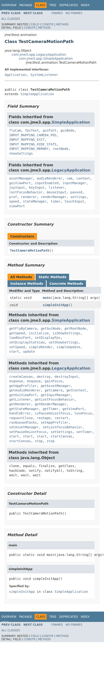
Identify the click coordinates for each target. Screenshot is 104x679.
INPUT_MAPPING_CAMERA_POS (32, 135)
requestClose (21, 418)
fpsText (32, 130)
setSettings (61, 432)
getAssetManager (55, 386)
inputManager (74, 183)
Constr (47, 24)
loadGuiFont (20, 338)
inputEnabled (47, 183)
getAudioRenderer (25, 390)
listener (56, 187)
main (47, 298)
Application (15, 75)
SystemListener (44, 75)
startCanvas (61, 436)
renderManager (54, 197)
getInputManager (55, 395)
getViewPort (73, 409)
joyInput (17, 187)
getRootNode (75, 328)
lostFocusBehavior (26, 192)
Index (85, 5)
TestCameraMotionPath (29, 250)
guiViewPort (20, 183)
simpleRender (40, 347)
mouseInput (56, 192)
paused (76, 192)
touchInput (74, 201)
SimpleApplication (37, 94)
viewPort (17, 206)
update (29, 351)
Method (62, 24)
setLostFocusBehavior (62, 427)
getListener (20, 399)
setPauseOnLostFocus (28, 432)
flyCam (15, 130)
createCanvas (21, 377)
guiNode (67, 130)
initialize (38, 333)
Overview (8, 5)
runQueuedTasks (23, 422)
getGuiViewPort (23, 395)
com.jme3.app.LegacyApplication (39, 54)
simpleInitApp (56, 305)
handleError (20, 413)
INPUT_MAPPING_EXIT (27, 139)
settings (78, 197)
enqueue (16, 381)
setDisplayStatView (27, 342)
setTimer (84, 432)
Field (35, 24)
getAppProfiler (23, 386)
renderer (29, 197)
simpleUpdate (68, 347)
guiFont (49, 130)
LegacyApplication (71, 170)
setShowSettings (63, 342)
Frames (57, 13)
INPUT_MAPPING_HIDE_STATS (32, 144)
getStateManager (24, 409)
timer (55, 201)
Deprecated (68, 5)
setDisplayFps (48, 338)
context (83, 178)
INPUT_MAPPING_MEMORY (29, 149)
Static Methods (52, 277)
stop (39, 441)
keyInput (37, 187)
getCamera (54, 390)
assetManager (21, 178)
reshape (44, 418)
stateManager (35, 201)
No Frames (74, 13)
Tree (52, 5)
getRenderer (20, 404)
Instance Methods (26, 283)
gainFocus (54, 381)
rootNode (60, 149)
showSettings (21, 153)
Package (25, 5)
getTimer (50, 409)
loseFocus (83, 413)
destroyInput (66, 377)
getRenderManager (51, 404)
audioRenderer (50, 178)
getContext (76, 390)
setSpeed (17, 347)
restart (61, 418)
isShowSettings (66, 333)
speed (14, 201)
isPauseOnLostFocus (53, 413)
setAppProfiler (54, 422)
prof (13, 197)
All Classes (10, 18)
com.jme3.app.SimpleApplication (46, 58)
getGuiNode (50, 328)
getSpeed (17, 333)
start (14, 351)
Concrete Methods (66, 283)
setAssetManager (24, 427)
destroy (44, 377)
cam (69, 178)
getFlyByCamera (23, 328)
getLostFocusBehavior (54, 399)
